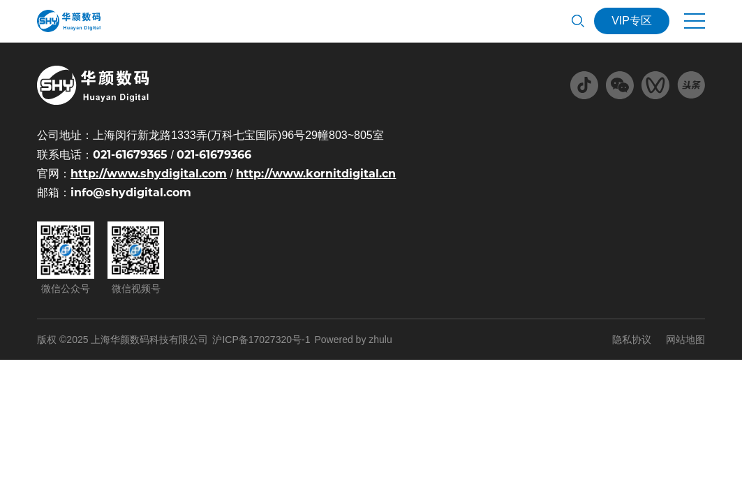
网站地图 (685, 339)
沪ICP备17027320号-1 (261, 339)
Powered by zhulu (353, 339)
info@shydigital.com (131, 192)
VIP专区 (631, 21)
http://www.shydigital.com (149, 173)
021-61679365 (130, 154)
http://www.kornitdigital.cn (316, 173)
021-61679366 (214, 154)
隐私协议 (631, 339)
